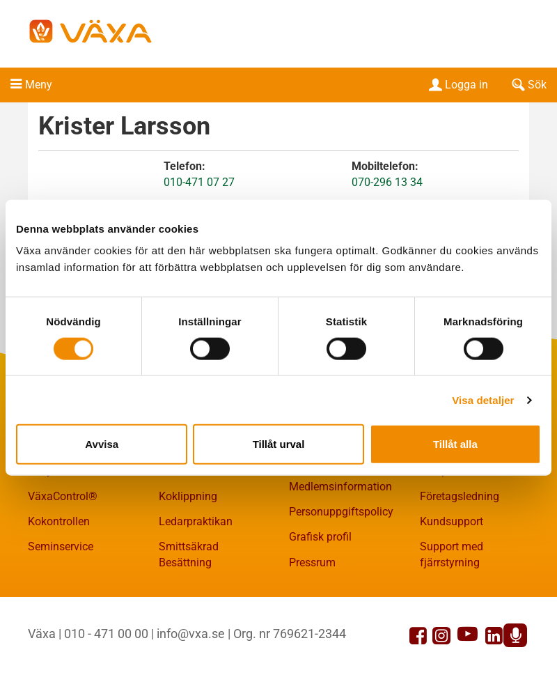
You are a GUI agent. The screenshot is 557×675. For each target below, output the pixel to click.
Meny (38, 84)
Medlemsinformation (340, 486)
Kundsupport (451, 521)
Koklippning (188, 496)
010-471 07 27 (199, 182)
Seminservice (60, 546)
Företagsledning (459, 496)
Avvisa (101, 444)
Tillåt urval (279, 444)
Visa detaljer (483, 399)
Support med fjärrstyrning (451, 554)
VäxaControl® (62, 496)
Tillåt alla (455, 444)
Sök (528, 84)
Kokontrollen (59, 521)
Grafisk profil (320, 536)
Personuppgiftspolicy (341, 511)
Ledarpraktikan (196, 521)
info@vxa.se (191, 633)
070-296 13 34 (387, 182)
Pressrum (312, 562)
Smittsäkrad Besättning (189, 554)
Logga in (457, 84)
